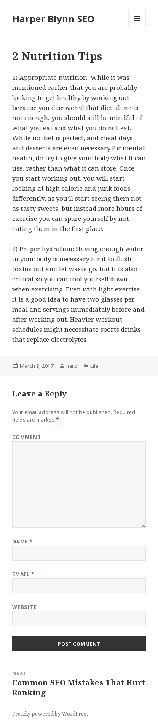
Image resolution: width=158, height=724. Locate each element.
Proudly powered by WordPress (50, 713)
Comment (26, 437)
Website (24, 607)
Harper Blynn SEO (53, 18)
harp (72, 366)
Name (22, 541)
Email (23, 574)
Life (94, 366)
